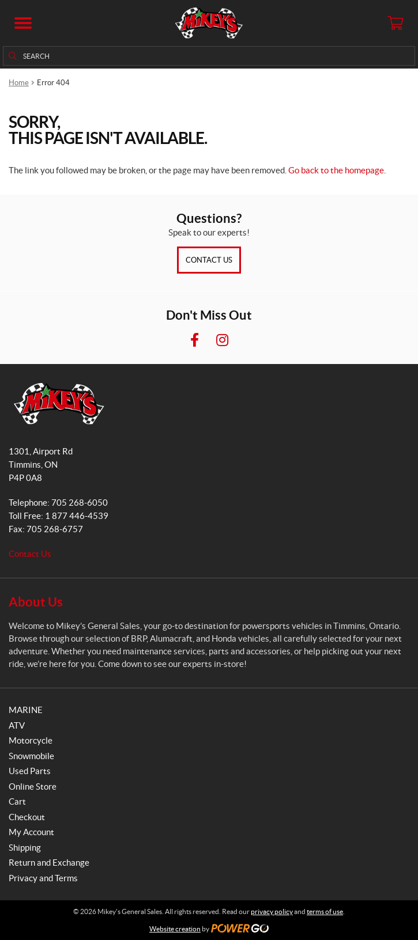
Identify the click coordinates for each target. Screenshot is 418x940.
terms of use (325, 911)
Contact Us (209, 260)
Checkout (27, 817)
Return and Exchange (49, 862)
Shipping (25, 847)
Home (19, 82)
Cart (17, 801)
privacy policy (272, 911)
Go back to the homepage (336, 170)
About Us (36, 601)
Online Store (33, 786)
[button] (23, 23)
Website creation (175, 929)
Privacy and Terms (43, 878)
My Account (31, 832)
